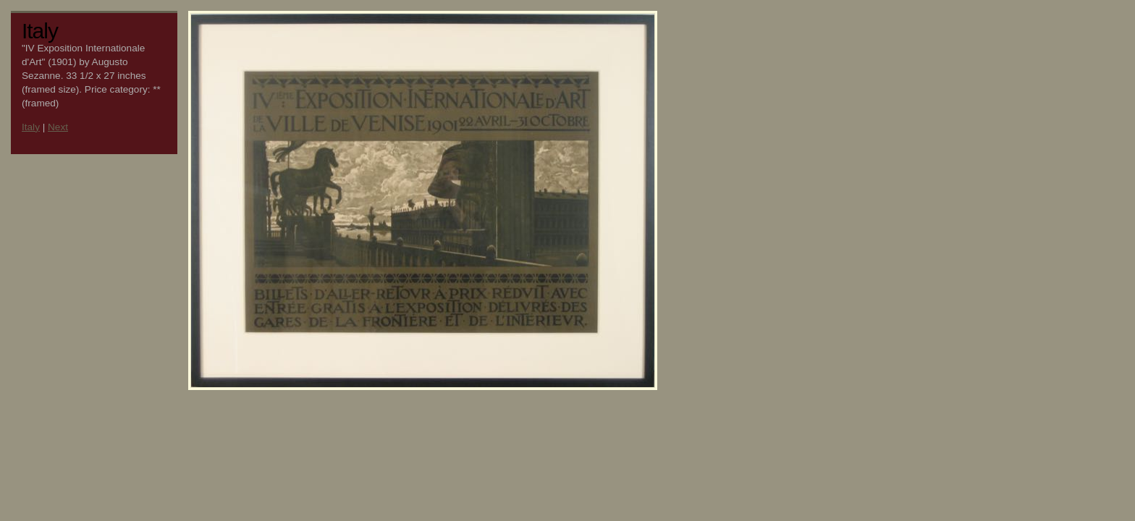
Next (58, 127)
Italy (31, 127)
